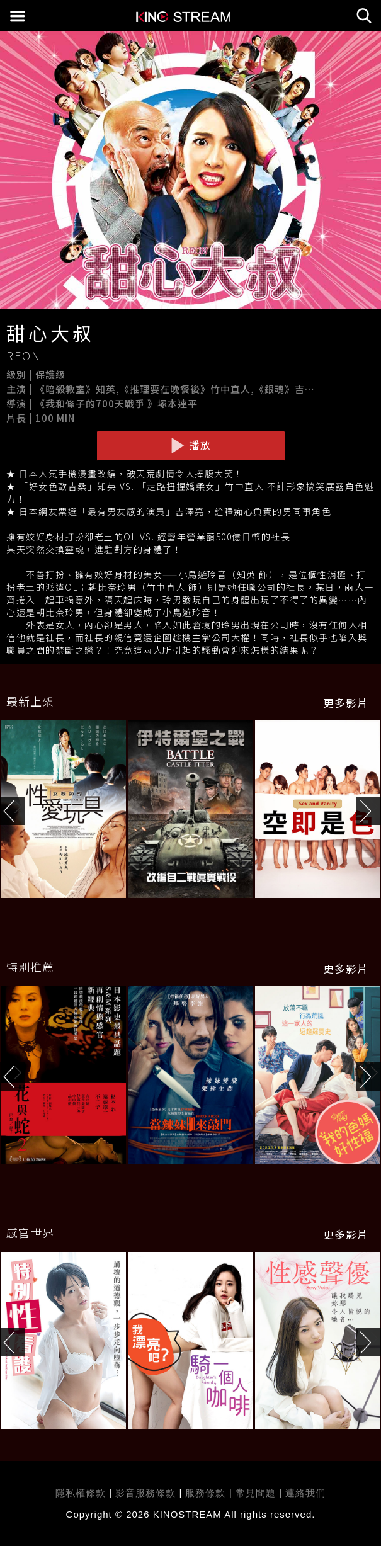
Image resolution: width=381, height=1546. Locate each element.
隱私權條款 (80, 1492)
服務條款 (207, 1492)
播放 (191, 445)
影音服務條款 (145, 1492)
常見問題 (256, 1492)
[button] (368, 811)
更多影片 (345, 702)
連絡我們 (305, 1492)
